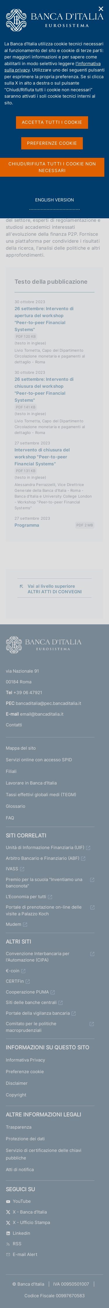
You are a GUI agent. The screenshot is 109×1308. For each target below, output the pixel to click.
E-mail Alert (21, 1254)
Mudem (13, 924)
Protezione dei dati (25, 1138)
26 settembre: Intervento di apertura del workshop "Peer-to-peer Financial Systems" (44, 319)
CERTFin (15, 981)
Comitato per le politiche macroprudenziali (31, 1027)
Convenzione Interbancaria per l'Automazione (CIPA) (37, 957)
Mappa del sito (21, 748)
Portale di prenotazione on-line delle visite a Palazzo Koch (44, 910)
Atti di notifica (20, 1169)
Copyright (16, 1095)
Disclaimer (17, 1083)
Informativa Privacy (25, 1060)
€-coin (12, 970)
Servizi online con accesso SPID (39, 759)
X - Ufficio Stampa (28, 1222)
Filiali (11, 771)
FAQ (10, 818)
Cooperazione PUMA (27, 992)
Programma (27, 525)
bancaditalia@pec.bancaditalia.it (48, 703)
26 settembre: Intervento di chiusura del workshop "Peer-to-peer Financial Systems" (44, 389)
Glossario (15, 806)
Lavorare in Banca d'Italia (31, 783)
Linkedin (18, 1233)
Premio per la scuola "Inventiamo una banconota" (44, 883)
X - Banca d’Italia (26, 1212)
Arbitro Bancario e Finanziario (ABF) (42, 858)
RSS (14, 1243)
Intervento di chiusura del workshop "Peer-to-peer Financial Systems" (42, 457)
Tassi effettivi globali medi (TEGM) (41, 794)
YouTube (18, 1201)
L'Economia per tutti (26, 896)
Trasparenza (18, 1127)
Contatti (14, 725)
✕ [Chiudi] (101, 8)
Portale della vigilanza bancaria (38, 1013)
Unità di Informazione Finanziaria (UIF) (45, 847)
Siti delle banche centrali (31, 1002)
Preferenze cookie (25, 1071)
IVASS (12, 868)
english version (54, 203)
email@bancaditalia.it (41, 714)
